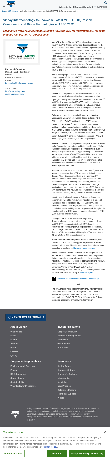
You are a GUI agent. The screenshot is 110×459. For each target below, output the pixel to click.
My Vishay (62, 382)
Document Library (66, 370)
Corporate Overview (67, 332)
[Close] (104, 434)
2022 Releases (12, 11)
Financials (62, 339)
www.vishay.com (87, 272)
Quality (14, 355)
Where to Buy (66, 7)
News (4, 11)
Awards (14, 343)
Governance (63, 343)
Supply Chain (17, 378)
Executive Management (69, 335)
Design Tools (63, 366)
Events (13, 339)
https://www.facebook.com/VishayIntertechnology (77, 279)
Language (100, 7)
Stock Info (62, 347)
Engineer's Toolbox (67, 374)
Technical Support (66, 394)
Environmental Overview (22, 366)
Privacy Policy (50, 449)
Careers (14, 351)
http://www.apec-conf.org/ (84, 248)
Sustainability (17, 382)
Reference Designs (66, 390)
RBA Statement (18, 374)
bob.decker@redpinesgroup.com (19, 83)
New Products (64, 386)
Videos (60, 398)
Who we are (16, 332)
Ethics (13, 370)
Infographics (63, 378)
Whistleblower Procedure (23, 386)
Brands (14, 347)
